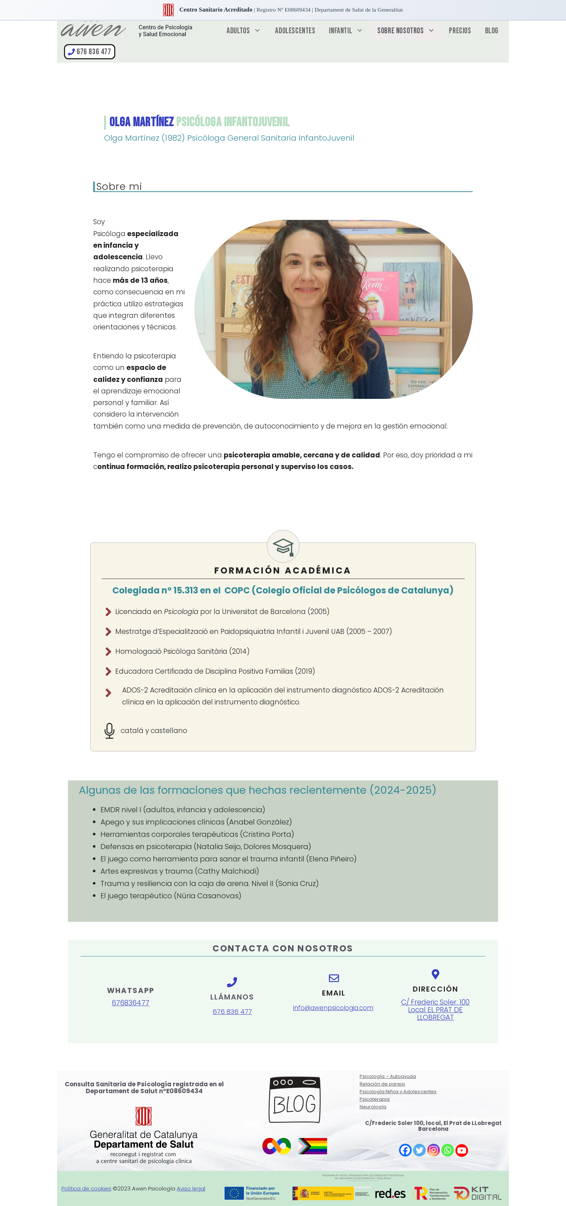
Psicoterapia (375, 1099)
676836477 (130, 1003)
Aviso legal (191, 1188)
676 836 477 (94, 52)
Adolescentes (295, 31)
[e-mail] (334, 997)
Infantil (349, 31)
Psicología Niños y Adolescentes (398, 1091)
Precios (460, 31)
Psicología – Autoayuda (388, 1076)
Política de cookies (86, 1188)
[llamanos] (232, 985)
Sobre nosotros (409, 31)
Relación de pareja (382, 1084)
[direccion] (435, 1002)
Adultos (247, 31)
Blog (491, 31)
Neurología (373, 1106)
